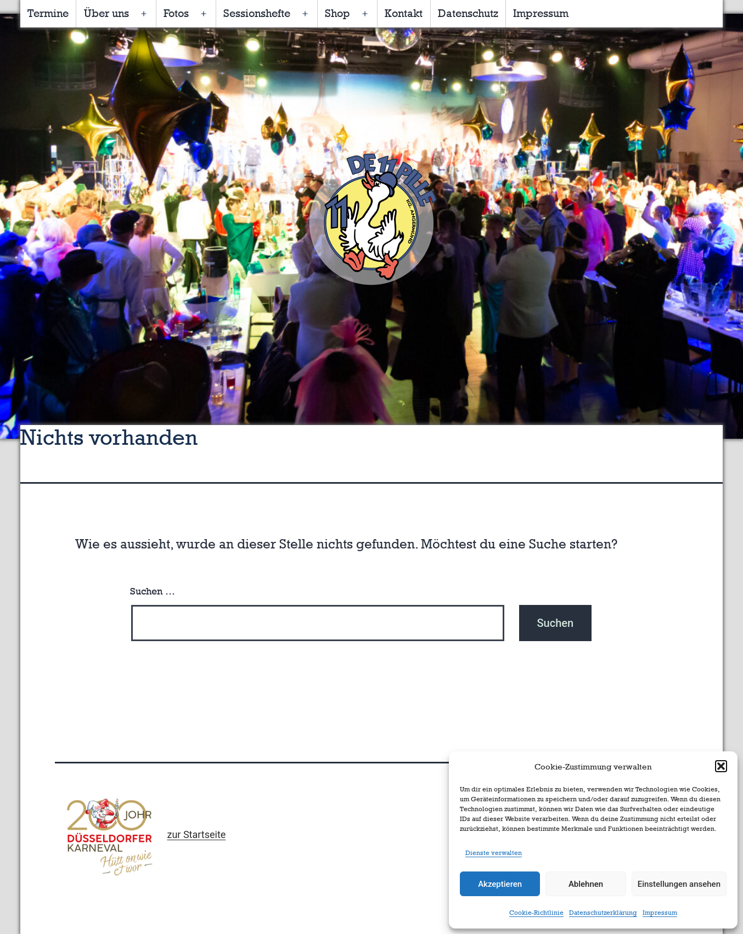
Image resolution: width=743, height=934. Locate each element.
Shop (337, 13)
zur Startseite (196, 834)
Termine (48, 13)
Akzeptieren (500, 884)
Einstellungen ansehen (679, 884)
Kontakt (404, 13)
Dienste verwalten (493, 853)
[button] (721, 766)
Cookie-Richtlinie (536, 912)
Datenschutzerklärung (603, 912)
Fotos (176, 13)
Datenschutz (468, 13)
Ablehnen (585, 884)
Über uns (106, 13)
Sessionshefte (256, 13)
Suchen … (152, 591)
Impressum (660, 912)
